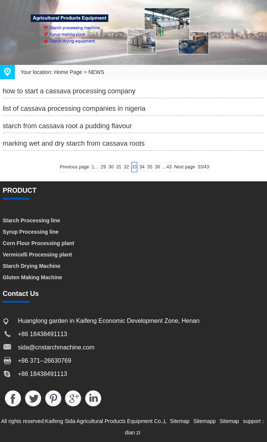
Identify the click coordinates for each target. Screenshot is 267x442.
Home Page (68, 72)
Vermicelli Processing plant (37, 255)
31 (118, 167)
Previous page (74, 167)
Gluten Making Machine (32, 277)
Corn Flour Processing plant (38, 243)
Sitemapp (204, 421)
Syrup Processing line (31, 232)
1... (95, 167)
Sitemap (179, 421)
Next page (184, 167)
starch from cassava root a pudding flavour (67, 126)
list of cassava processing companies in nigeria (74, 108)
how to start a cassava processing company (69, 91)
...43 (167, 167)
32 (126, 167)
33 (134, 167)
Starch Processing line (31, 220)
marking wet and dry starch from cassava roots (74, 143)
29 (103, 167)
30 (110, 167)
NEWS (96, 72)
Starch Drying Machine (31, 266)
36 (157, 167)
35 (149, 167)
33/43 (203, 167)
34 (142, 167)
